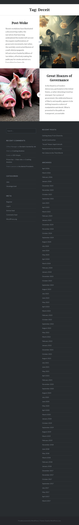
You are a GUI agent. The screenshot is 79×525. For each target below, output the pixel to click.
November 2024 (48, 229)
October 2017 (47, 479)
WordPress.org (11, 219)
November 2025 (48, 190)
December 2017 (47, 471)
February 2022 (47, 341)
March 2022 (46, 337)
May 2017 (45, 492)
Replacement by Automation (52, 149)
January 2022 (47, 345)
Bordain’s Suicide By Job (28, 146)
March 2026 (46, 173)
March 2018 (46, 458)
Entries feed (10, 210)
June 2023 (45, 298)
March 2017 (46, 501)
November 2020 (48, 384)
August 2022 (46, 328)
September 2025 (48, 199)
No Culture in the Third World (52, 153)
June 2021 (45, 367)
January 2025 (47, 220)
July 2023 (45, 294)
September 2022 (48, 324)
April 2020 (45, 410)
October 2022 (47, 319)
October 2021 (47, 354)
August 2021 (46, 358)
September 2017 (48, 483)
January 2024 (47, 272)
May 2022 (45, 332)
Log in (8, 206)
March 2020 (46, 414)
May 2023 (45, 302)
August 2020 (46, 393)
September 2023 (48, 285)
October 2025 (47, 194)
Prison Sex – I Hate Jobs (14, 159)
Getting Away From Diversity (52, 136)
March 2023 (46, 311)
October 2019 (47, 423)
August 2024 (46, 242)
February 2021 (47, 380)
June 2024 (45, 250)
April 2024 (45, 259)
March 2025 (46, 212)
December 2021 (47, 350)
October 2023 (47, 281)
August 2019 (46, 432)
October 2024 (47, 233)
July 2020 (45, 397)
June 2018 (45, 449)
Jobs (7, 182)
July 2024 (45, 246)
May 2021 (45, 371)
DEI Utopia (16, 155)
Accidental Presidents (26, 166)
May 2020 (45, 406)
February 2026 (47, 177)
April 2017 (45, 496)
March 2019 (46, 436)
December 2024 (47, 225)
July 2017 (45, 488)
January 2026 (47, 181)
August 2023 (46, 289)
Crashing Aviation (18, 151)
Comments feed (11, 215)
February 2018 (47, 462)
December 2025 (47, 186)
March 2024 (46, 263)
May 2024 (45, 255)
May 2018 (45, 453)
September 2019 (48, 427)
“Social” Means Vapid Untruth (52, 144)
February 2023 (47, 315)
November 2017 (48, 475)
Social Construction (49, 140)
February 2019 (47, 440)
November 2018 (48, 445)
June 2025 (45, 203)
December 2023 (47, 276)
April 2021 (45, 376)
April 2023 (45, 307)
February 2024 (47, 268)
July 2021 (45, 363)
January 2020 (47, 419)
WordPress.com (55, 521)
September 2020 (48, 389)
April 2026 (45, 168)
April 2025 (45, 207)
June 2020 (45, 401)
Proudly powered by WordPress (28, 521)
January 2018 (47, 466)
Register (9, 202)
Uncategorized (11, 186)
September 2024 (48, 237)
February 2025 (47, 216)
